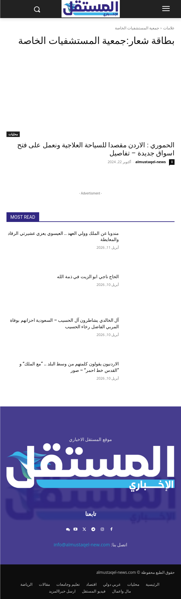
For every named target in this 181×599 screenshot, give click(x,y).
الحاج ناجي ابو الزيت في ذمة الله (88, 276)
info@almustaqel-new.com (82, 544)
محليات (13, 134)
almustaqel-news (150, 161)
